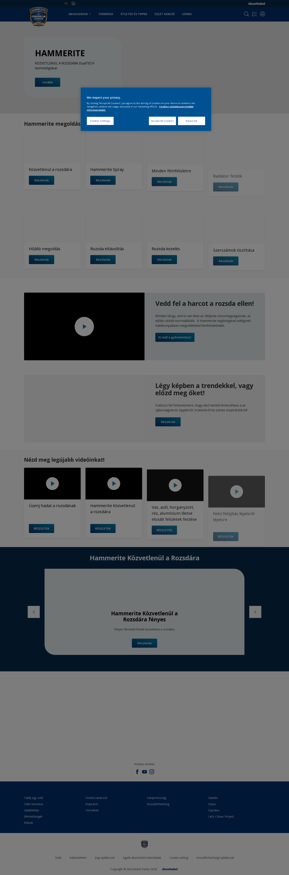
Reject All (191, 120)
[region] (146, 109)
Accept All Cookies (162, 120)
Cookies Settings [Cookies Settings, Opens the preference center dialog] (100, 120)
